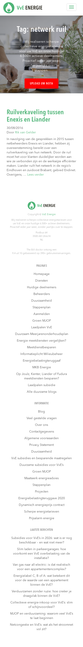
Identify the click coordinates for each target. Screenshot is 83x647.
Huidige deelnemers (41, 287)
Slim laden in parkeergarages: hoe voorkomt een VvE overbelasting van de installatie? (41, 554)
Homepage (42, 274)
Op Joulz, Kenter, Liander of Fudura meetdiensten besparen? (41, 376)
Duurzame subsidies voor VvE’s (41, 465)
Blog (41, 411)
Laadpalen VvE (41, 327)
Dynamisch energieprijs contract (41, 505)
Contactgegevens (41, 431)
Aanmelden (41, 314)
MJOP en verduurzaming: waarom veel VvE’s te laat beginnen (41, 616)
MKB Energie (41, 367)
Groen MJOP (41, 320)
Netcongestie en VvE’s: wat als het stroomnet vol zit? (41, 627)
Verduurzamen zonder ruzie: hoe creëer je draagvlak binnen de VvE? (41, 593)
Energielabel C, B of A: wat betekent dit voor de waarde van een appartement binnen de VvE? (42, 580)
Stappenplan (41, 307)
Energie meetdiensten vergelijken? (41, 340)
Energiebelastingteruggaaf (41, 360)
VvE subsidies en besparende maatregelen (41, 458)
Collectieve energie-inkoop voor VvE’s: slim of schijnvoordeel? (41, 605)
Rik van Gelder (25, 132)
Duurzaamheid (41, 300)
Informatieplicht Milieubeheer (41, 354)
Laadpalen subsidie (41, 385)
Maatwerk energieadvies (41, 478)
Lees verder (35, 174)
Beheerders (41, 294)
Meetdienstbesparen (41, 347)
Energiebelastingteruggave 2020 (41, 498)
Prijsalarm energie (41, 518)
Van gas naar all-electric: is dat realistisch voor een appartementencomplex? (41, 567)
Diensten (41, 280)
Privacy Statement (41, 445)
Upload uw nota (41, 83)
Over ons (41, 425)
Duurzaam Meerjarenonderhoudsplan (41, 334)
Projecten (41, 491)
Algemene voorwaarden (41, 438)
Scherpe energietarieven (41, 511)
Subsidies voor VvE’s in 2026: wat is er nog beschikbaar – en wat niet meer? (41, 540)
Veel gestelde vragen (42, 418)
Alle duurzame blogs (41, 391)
